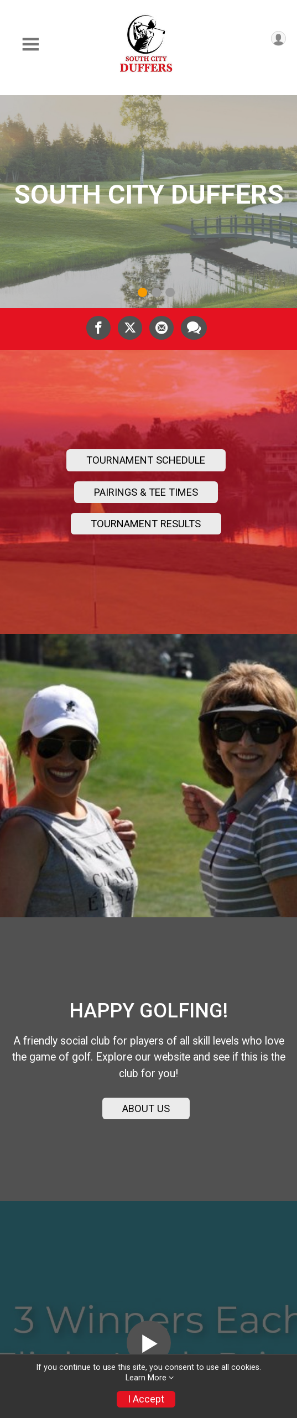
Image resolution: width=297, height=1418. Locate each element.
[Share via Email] (161, 327)
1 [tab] (142, 292)
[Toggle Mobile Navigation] (30, 44)
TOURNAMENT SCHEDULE (145, 460)
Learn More (146, 1378)
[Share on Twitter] (130, 327)
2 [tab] (156, 292)
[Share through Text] (194, 327)
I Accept (146, 1399)
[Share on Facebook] (98, 327)
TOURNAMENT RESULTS (146, 523)
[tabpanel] (148, 201)
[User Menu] (278, 38)
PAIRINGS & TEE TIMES (146, 492)
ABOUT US (146, 1108)
